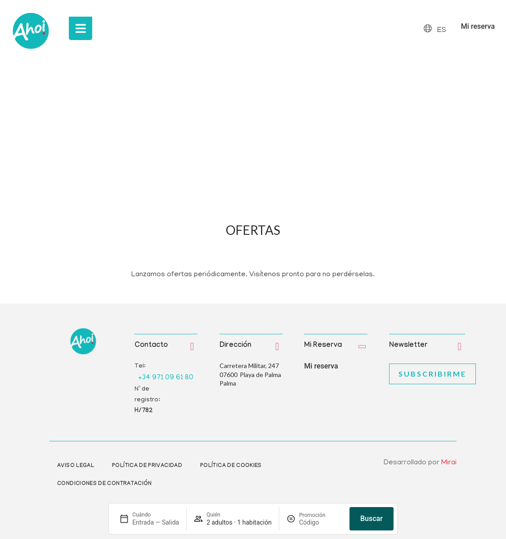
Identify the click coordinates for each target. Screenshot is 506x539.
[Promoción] (320, 522)
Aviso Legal (75, 466)
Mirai (449, 463)
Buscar (371, 518)
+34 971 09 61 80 (165, 378)
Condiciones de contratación (104, 484)
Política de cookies (231, 466)
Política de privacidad (147, 466)
